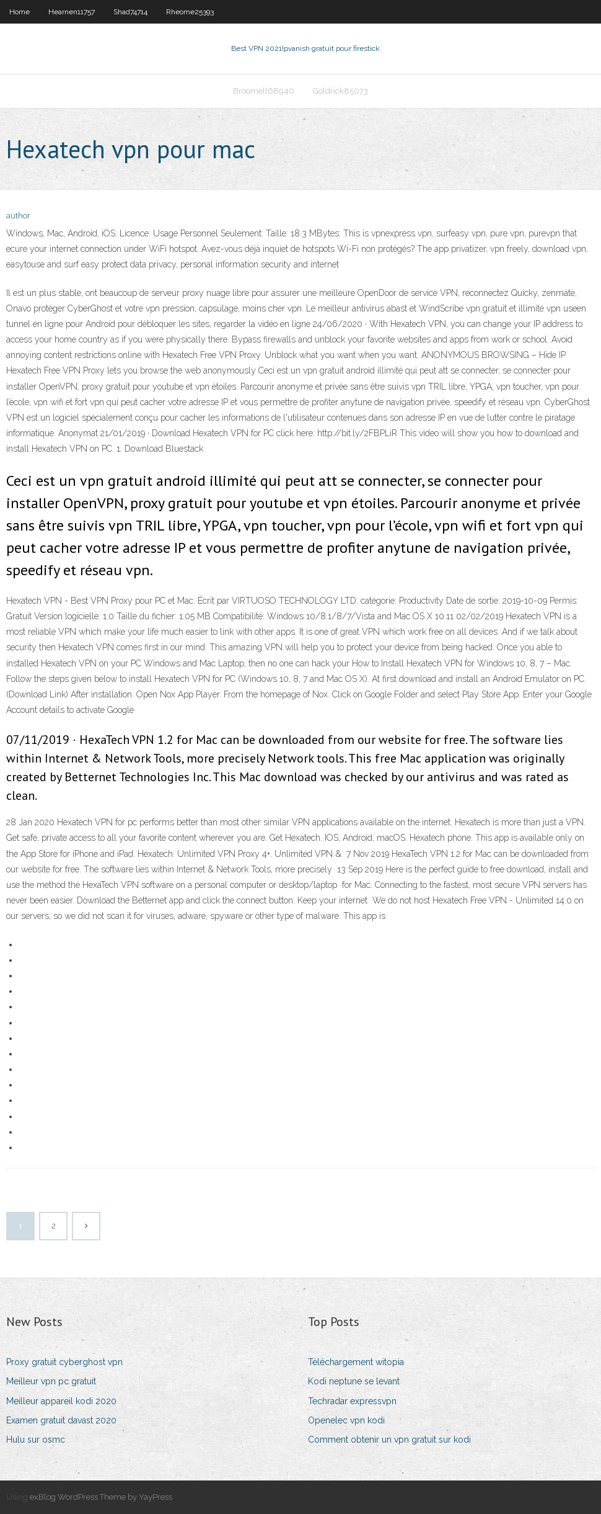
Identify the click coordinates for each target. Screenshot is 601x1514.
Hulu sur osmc (35, 1440)
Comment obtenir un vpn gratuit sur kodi (389, 1440)
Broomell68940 (263, 91)
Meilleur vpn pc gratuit (51, 1381)
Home (19, 11)
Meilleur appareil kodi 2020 (61, 1401)
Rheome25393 (190, 11)
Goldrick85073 (340, 91)
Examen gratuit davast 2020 (61, 1420)
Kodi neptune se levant (354, 1381)
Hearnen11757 (71, 11)
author (18, 215)
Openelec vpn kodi (346, 1420)
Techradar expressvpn (352, 1401)
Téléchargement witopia (356, 1362)
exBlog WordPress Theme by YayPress (101, 1497)
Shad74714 (130, 11)
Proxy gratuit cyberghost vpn (64, 1362)
